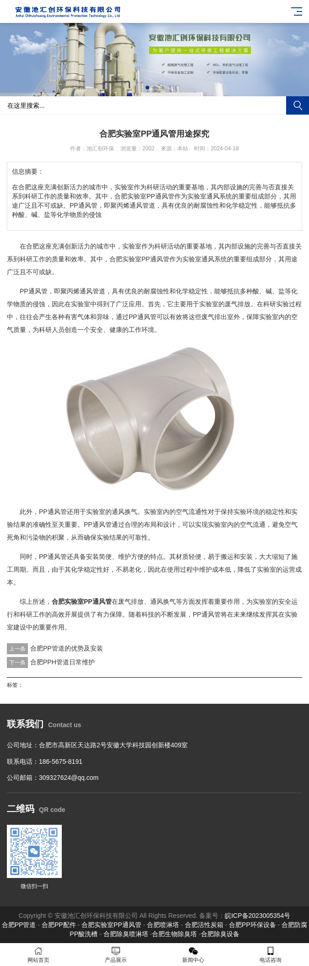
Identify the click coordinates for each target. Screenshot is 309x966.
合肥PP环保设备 (252, 924)
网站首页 (38, 954)
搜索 (297, 105)
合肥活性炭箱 (204, 924)
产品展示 (116, 954)
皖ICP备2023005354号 (257, 915)
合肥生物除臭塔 (174, 934)
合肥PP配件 (59, 924)
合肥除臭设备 (220, 934)
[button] (147, 87)
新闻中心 (193, 954)
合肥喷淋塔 (163, 924)
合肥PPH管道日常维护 (62, 662)
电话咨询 (270, 954)
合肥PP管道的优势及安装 (66, 648)
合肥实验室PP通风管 (139, 259)
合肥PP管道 (19, 924)
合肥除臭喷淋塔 (125, 934)
